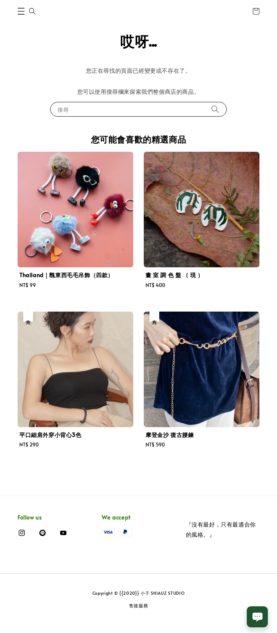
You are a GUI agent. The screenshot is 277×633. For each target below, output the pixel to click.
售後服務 (138, 605)
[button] (21, 11)
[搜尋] (215, 109)
